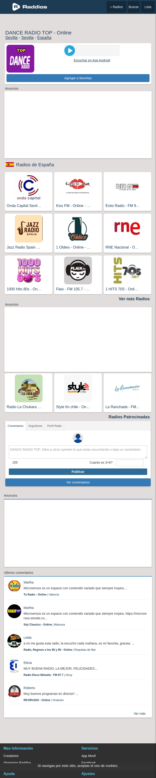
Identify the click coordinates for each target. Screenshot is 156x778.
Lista (147, 7)
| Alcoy (48, 675)
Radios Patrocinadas (129, 417)
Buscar (134, 7)
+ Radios (116, 7)
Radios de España (35, 164)
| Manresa (44, 624)
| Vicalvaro (44, 700)
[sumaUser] (130, 463)
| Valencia (41, 594)
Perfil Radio (54, 426)
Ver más (140, 713)
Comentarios (15, 426)
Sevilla (11, 37)
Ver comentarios (78, 482)
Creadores (11, 756)
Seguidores (35, 426)
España (44, 37)
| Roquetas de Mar (60, 649)
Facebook (88, 763)
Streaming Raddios (17, 763)
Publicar (78, 472)
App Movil (88, 756)
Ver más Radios (134, 299)
